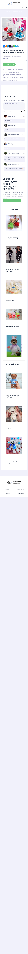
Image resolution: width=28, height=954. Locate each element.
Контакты (7, 493)
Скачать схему (12, 200)
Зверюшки (5, 47)
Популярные (20, 489)
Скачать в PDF (9, 65)
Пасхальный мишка (12, 364)
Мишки (11, 47)
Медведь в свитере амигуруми (12, 397)
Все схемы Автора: (8, 56)
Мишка (8, 429)
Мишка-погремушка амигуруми (13, 462)
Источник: (6, 58)
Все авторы (21, 493)
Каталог (7, 489)
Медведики (10, 300)
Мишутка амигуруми (13, 238)
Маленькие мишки (12, 326)
